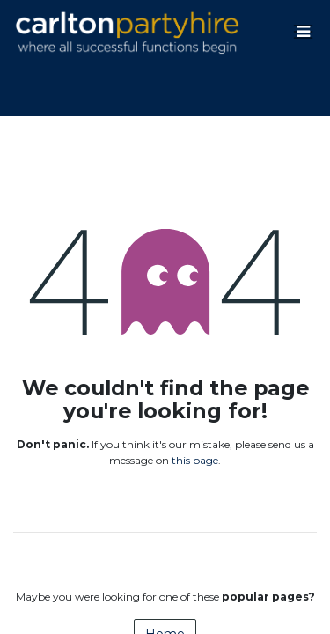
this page (195, 460)
